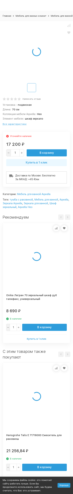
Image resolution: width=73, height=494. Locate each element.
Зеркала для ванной (36, 203)
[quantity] (15, 152)
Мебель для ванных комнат (31, 16)
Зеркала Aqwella (12, 203)
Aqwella (64, 199)
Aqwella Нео (25, 207)
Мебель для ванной (46, 199)
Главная (7, 16)
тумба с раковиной (21, 199)
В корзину (47, 152)
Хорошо (64, 485)
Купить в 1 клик (36, 162)
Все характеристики (14, 124)
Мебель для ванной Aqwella (33, 194)
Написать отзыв (32, 99)
